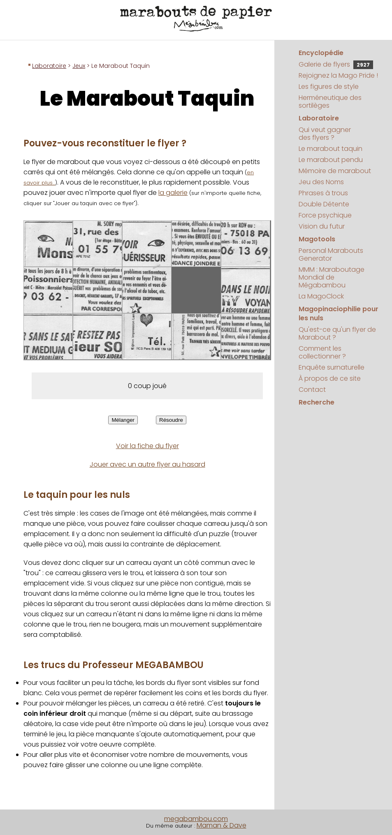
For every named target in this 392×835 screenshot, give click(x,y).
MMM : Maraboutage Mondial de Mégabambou (331, 277)
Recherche (316, 402)
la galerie (173, 192)
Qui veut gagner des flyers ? (325, 133)
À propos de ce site (330, 378)
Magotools (317, 239)
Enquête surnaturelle (331, 367)
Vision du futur (322, 226)
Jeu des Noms (321, 182)
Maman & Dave (221, 825)
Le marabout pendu (331, 159)
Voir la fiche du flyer (147, 446)
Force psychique (325, 215)
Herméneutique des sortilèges (330, 101)
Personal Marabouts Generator (331, 254)
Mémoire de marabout (335, 171)
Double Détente (324, 204)
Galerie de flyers (336, 64)
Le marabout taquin (330, 148)
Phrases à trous (323, 193)
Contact (312, 389)
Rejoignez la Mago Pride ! (338, 75)
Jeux (78, 66)
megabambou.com (196, 818)
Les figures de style (329, 86)
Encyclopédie (321, 53)
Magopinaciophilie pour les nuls (338, 313)
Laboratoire (49, 66)
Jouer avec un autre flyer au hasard (147, 464)
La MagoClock (321, 296)
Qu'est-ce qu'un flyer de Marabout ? (337, 333)
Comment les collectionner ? (322, 352)
